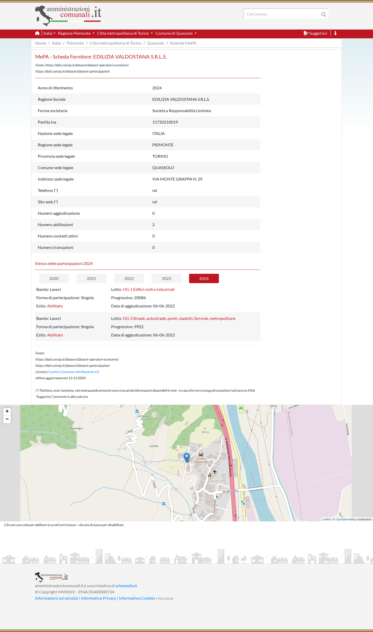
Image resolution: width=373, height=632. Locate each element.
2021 (91, 278)
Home (40, 42)
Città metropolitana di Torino (115, 42)
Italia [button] (47, 33)
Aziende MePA (183, 42)
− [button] (7, 419)
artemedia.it (126, 585)
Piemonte (75, 42)
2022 (129, 278)
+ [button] (7, 412)
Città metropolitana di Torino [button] (123, 33)
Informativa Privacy (98, 597)
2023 (166, 278)
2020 (54, 278)
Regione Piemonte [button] (74, 33)
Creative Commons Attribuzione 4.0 (73, 372)
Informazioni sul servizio (56, 597)
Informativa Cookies (137, 597)
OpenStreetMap (346, 519)
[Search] (282, 14)
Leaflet (326, 519)
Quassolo (155, 42)
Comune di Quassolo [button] (174, 33)
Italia (56, 42)
